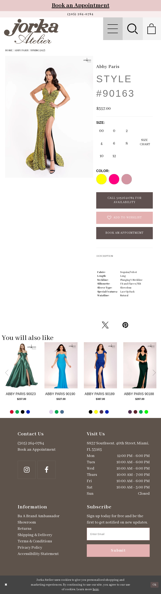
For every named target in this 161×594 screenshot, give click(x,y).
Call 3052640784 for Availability (125, 200)
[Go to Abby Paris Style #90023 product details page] (21, 365)
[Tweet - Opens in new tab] (105, 325)
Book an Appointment (80, 5)
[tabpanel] (21, 380)
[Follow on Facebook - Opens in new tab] (47, 470)
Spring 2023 (37, 50)
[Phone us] (80, 14)
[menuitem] (113, 28)
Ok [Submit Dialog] (154, 585)
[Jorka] (31, 31)
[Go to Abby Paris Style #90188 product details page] (139, 365)
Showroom (27, 522)
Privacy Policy (30, 547)
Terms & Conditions (35, 541)
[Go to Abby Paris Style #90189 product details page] (100, 365)
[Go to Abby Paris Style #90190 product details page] (61, 365)
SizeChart (145, 142)
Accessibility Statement (38, 553)
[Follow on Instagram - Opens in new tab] (27, 470)
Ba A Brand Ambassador (39, 516)
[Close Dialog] (6, 585)
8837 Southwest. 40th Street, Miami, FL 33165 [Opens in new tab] (118, 446)
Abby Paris (21, 50)
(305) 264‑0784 (31, 443)
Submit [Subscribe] (118, 550)
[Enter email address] (118, 534)
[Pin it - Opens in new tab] (125, 325)
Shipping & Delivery (35, 535)
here (96, 589)
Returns (24, 528)
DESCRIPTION (104, 256)
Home (9, 50)
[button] (113, 28)
